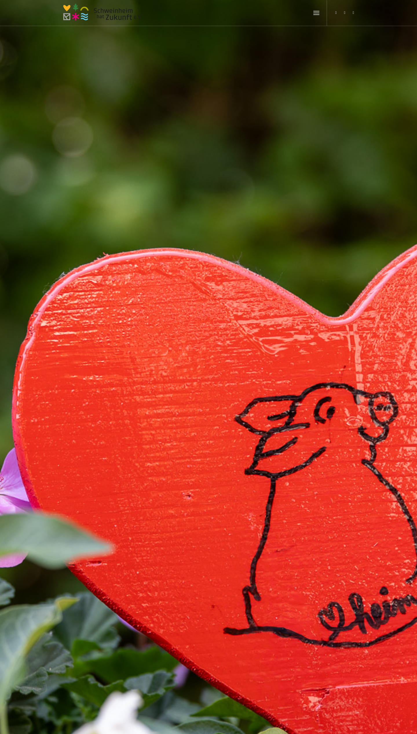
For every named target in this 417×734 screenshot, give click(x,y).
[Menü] (316, 13)
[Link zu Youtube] (353, 12)
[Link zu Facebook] (344, 12)
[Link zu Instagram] (336, 12)
